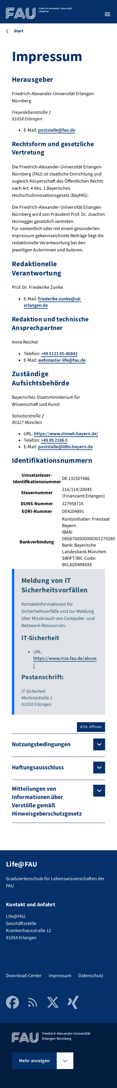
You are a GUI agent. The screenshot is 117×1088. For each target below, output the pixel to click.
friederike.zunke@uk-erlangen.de (52, 302)
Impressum (60, 975)
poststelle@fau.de (56, 130)
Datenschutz (90, 975)
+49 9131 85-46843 (59, 353)
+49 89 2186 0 (54, 440)
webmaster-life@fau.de (62, 360)
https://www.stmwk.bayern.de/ (66, 433)
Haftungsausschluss (38, 767)
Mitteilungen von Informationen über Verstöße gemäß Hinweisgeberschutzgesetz (47, 801)
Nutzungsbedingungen (41, 744)
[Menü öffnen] (107, 14)
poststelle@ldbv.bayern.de (65, 447)
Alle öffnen (91, 727)
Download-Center (24, 975)
